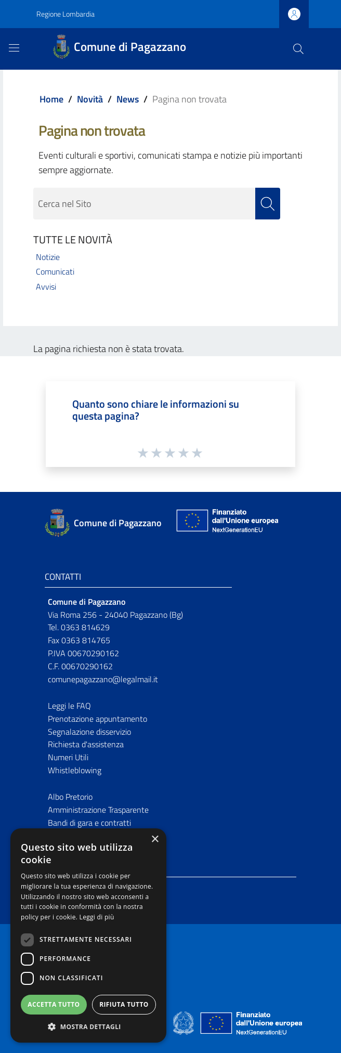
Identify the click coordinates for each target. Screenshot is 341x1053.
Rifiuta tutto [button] (124, 1004)
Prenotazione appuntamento (97, 718)
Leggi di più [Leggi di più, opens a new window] (97, 917)
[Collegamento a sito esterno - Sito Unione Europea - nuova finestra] (226, 523)
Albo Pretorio (70, 796)
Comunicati (55, 271)
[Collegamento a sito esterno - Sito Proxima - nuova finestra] (170, 1022)
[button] (88, 1026)
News (127, 99)
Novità (90, 99)
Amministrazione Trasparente (98, 809)
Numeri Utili (68, 757)
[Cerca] (298, 49)
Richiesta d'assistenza (86, 744)
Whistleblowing (74, 770)
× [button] (155, 839)
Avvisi (46, 286)
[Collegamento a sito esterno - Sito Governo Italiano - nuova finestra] (184, 1022)
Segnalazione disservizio (89, 731)
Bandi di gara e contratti (89, 822)
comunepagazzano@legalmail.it (103, 679)
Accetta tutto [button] (54, 1004)
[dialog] (88, 935)
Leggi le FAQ (69, 705)
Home (51, 99)
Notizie (48, 257)
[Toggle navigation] (14, 48)
